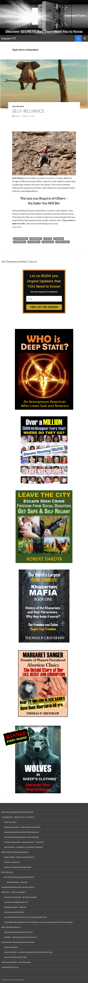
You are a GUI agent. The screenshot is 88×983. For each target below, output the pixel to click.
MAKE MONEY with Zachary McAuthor (17, 942)
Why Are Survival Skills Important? (19, 877)
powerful (59, 238)
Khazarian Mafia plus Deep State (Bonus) (21, 832)
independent (36, 238)
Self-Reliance (18, 106)
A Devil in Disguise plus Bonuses (17, 867)
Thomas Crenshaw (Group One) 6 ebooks (21, 837)
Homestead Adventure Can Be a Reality (18, 887)
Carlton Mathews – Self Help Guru (16, 962)
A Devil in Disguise (11, 862)
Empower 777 (8, 38)
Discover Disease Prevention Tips (18, 932)
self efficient (20, 242)
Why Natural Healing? (11, 927)
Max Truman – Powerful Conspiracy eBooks (23, 847)
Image (17, 116)
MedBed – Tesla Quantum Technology (20, 937)
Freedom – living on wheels (13, 892)
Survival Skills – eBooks (17, 882)
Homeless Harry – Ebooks (15, 907)
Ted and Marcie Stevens (14, 912)
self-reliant (48, 242)
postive (48, 238)
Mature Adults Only (10, 967)
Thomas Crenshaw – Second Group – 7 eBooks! (24, 842)
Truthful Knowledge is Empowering (17, 812)
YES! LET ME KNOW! (44, 307)
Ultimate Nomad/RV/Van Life (16, 902)
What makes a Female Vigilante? (15, 852)
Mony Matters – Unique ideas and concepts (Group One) (28, 952)
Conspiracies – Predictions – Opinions (17, 817)
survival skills (63, 242)
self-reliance (34, 242)
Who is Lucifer (10, 822)
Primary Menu (85, 38)
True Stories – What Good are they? (19, 857)
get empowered (21, 238)
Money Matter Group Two (15, 957)
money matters (10, 947)
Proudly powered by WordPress (12, 980)
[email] (44, 299)
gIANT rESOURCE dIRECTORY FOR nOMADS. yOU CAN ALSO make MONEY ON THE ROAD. (38, 922)
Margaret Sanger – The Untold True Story (22, 827)
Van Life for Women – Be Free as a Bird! (20, 897)
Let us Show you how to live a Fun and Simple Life (25, 917)
